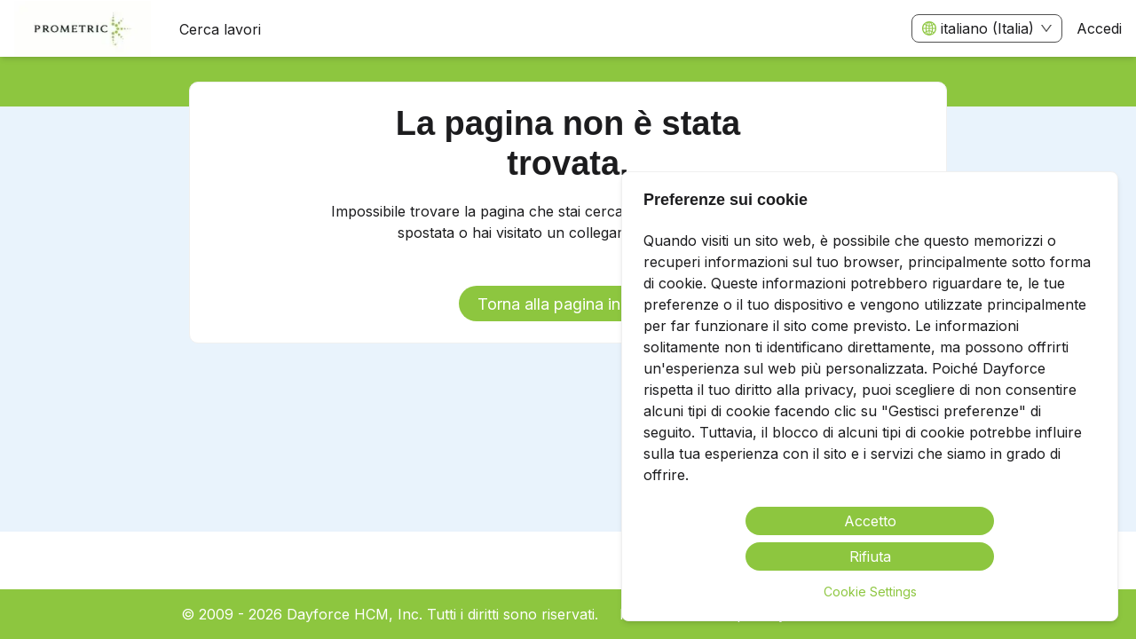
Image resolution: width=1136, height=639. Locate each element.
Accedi (1099, 28)
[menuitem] (82, 29)
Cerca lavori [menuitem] (220, 29)
